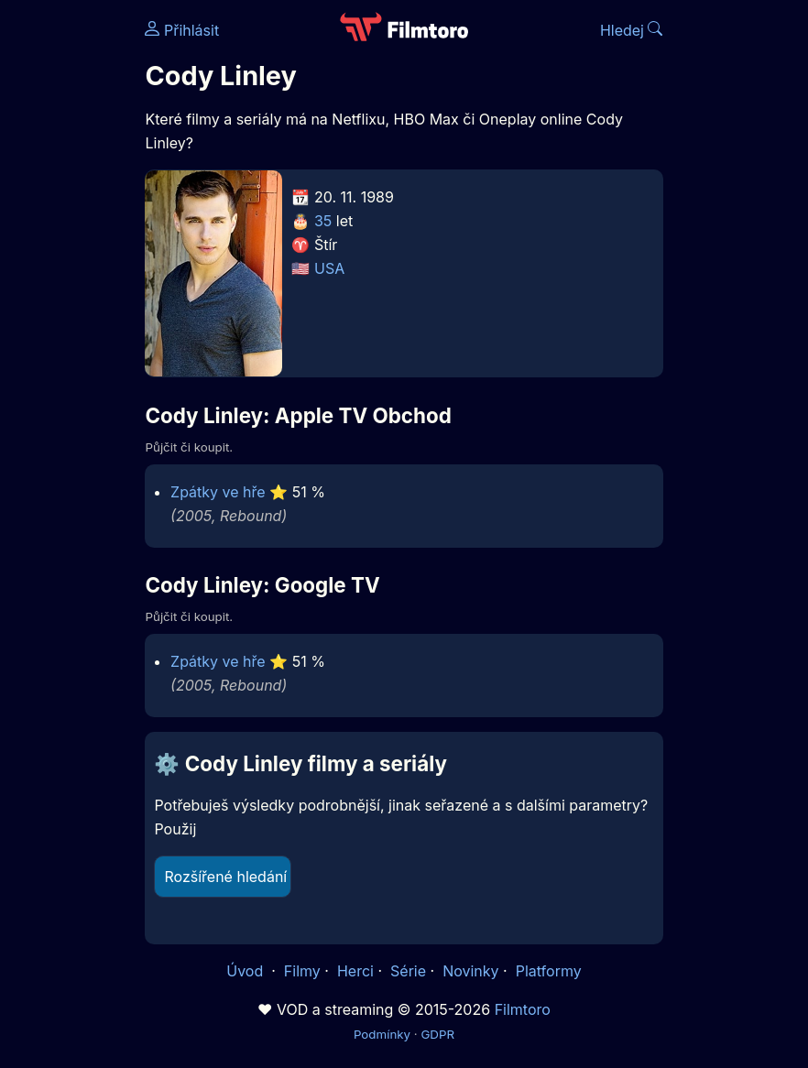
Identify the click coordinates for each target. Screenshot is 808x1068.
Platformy (549, 971)
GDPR (437, 1034)
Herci (355, 971)
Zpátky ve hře (218, 492)
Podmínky (382, 1034)
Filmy (302, 971)
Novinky (470, 971)
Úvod (246, 971)
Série (408, 971)
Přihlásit (182, 30)
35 (323, 221)
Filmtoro (523, 1009)
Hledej (631, 30)
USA (329, 268)
